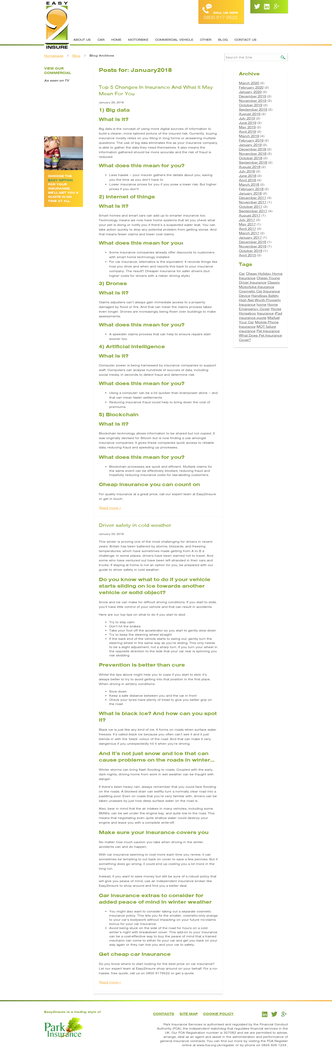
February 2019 (251, 140)
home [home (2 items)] (261, 304)
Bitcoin (146, 438)
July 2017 (247, 220)
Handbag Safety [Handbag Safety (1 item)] (265, 295)
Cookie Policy (218, 1014)
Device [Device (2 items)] (244, 295)
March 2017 (249, 233)
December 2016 (252, 242)
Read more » (110, 508)
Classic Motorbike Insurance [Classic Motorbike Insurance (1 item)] (259, 284)
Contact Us (245, 40)
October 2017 (250, 206)
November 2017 (252, 202)
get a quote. (185, 973)
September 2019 (253, 109)
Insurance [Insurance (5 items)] (265, 313)
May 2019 (247, 127)
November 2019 (252, 100)
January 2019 (250, 145)
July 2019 (247, 118)
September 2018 (253, 162)
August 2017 (249, 215)
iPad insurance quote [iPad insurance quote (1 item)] (260, 315)
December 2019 (252, 96)
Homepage (53, 55)
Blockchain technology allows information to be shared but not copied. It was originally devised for (157, 435)
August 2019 (249, 114)
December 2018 (252, 149)
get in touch (112, 499)
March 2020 (249, 83)
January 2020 (250, 92)
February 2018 (251, 189)
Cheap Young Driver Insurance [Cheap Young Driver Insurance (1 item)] (259, 280)
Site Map (188, 1014)
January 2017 (250, 237)
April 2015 (247, 255)
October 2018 (250, 158)
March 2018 (249, 184)
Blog (223, 40)
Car (101, 40)
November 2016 (252, 246)
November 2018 (252, 153)
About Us (82, 40)
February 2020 (251, 87)
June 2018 (247, 175)
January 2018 (250, 193)
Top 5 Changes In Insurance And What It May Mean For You (156, 90)
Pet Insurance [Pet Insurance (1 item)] (268, 331)
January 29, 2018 (111, 102)
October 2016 (250, 250)
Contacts (163, 1014)
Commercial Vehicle (174, 40)
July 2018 (247, 171)
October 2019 (250, 105)
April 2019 (247, 131)
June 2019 (247, 122)
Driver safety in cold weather (135, 525)
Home (116, 40)
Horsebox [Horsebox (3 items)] (247, 313)
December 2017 (252, 198)
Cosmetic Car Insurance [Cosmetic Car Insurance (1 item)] (259, 291)
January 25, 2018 (111, 534)
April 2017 (247, 228)
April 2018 (247, 180)
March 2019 (249, 136)
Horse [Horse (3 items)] (276, 309)
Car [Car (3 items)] (242, 273)
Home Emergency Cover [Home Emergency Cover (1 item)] (258, 306)
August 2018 (249, 167)
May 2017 (247, 224)
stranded (178, 560)
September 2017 (253, 211)
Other (205, 40)
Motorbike (138, 40)
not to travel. (196, 556)
